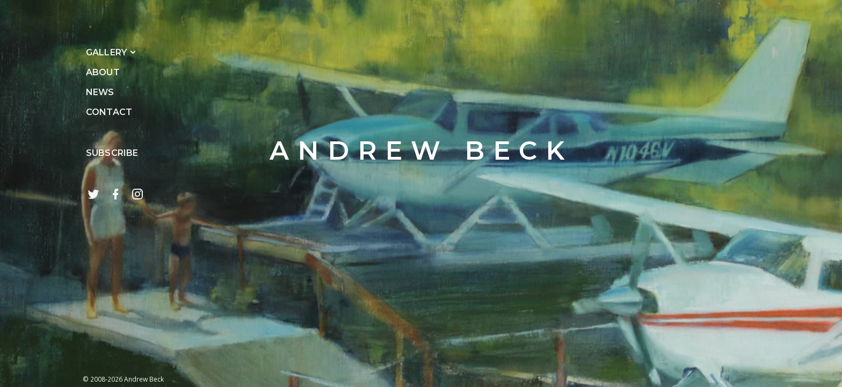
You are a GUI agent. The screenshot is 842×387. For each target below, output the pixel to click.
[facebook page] (115, 194)
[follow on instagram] (137, 194)
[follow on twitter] (93, 194)
